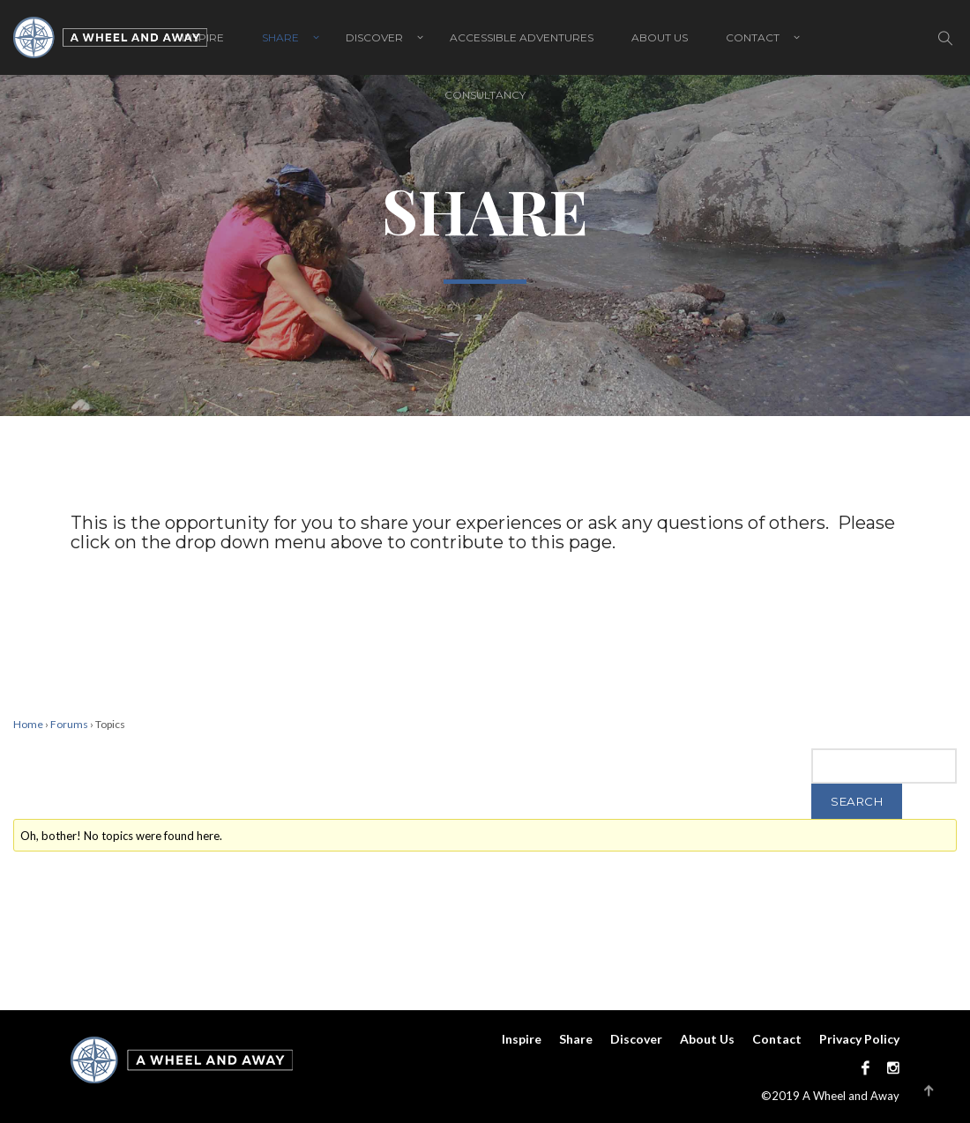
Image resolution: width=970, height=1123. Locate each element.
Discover (374, 37)
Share (280, 37)
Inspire (521, 1038)
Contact (753, 37)
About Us (659, 37)
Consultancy (485, 94)
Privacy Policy (859, 1038)
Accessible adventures (521, 37)
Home (28, 724)
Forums (69, 724)
